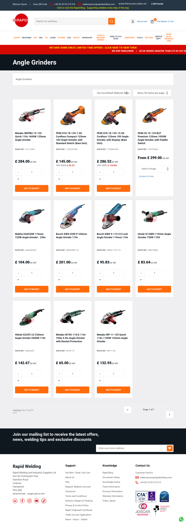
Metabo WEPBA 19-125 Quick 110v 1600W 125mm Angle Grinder (30, 136)
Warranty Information (113, 473)
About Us (69, 454)
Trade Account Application (78, 491)
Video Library (109, 477)
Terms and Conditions (76, 473)
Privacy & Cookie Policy (76, 482)
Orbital (84, 496)
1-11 (15, 393)
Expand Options (146, 176)
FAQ (67, 459)
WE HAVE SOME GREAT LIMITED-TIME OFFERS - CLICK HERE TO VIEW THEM (93, 47)
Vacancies (70, 468)
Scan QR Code (40, 4)
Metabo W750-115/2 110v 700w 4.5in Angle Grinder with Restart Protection (71, 325)
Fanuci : (77, 496)
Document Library (111, 454)
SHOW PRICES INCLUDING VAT (132, 4)
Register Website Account (78, 463)
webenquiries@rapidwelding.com (99, 4)
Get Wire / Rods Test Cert (77, 449)
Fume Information (111, 463)
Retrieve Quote (20, 4)
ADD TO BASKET (31, 182)
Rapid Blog (108, 449)
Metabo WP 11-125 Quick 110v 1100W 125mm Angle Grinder (112, 325)
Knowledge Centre (111, 459)
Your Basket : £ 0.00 (165, 21)
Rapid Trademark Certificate (78, 487)
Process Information (113, 468)
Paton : (69, 496)
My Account (142, 21)
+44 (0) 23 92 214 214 (64, 4)
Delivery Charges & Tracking (78, 477)
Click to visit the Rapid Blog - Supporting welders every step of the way (93, 7)
